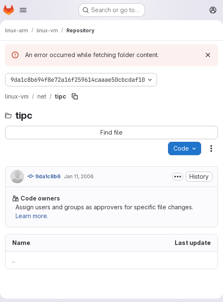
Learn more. (32, 215)
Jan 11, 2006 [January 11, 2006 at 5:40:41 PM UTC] (79, 176)
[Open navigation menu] (23, 10)
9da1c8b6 (43, 176)
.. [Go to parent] (13, 260)
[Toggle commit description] (177, 176)
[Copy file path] (74, 96)
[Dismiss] (208, 55)
